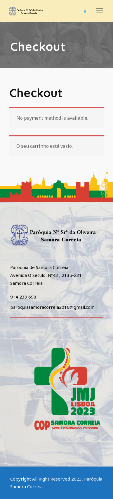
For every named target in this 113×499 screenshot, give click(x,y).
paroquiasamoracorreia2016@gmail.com (52, 307)
